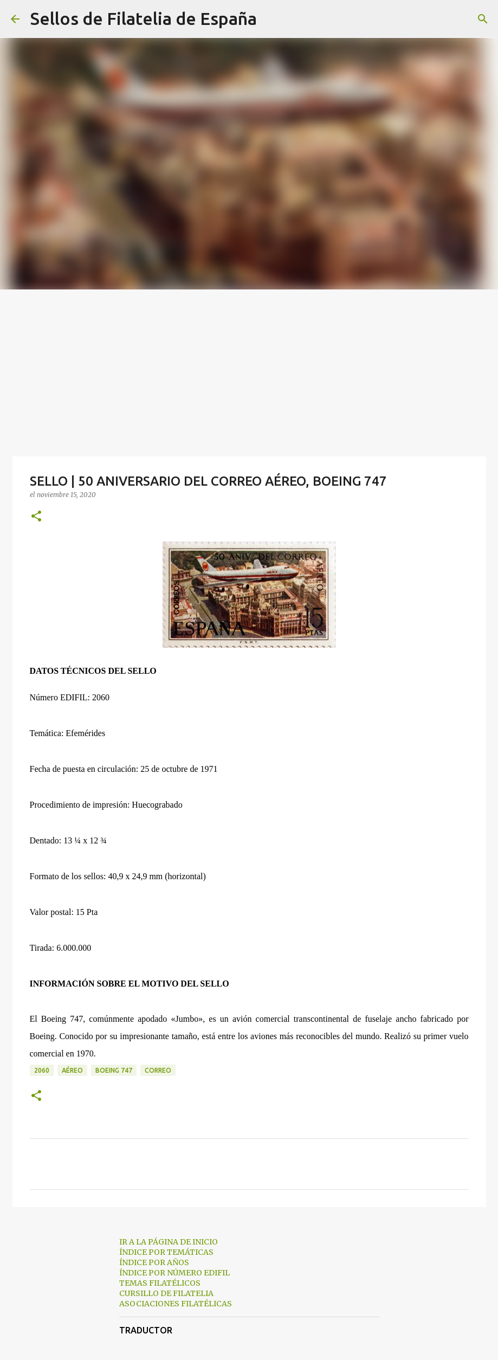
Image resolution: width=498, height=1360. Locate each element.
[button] (36, 517)
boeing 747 (113, 1070)
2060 (41, 1070)
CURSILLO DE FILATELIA (166, 1293)
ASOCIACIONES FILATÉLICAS (175, 1304)
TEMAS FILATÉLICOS (160, 1283)
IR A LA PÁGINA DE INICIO (168, 1242)
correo (158, 1070)
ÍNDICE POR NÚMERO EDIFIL (174, 1273)
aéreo (72, 1070)
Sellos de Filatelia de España (143, 18)
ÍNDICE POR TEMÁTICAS (166, 1252)
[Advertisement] (249, 371)
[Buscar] (272, 19)
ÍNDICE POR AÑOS (154, 1262)
